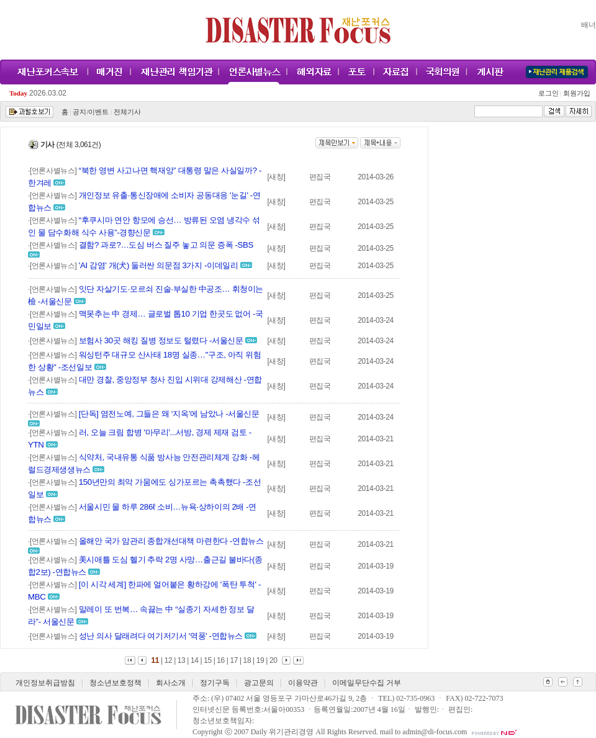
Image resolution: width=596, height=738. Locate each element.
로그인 (550, 93)
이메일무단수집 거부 (366, 682)
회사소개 (171, 682)
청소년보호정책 (115, 682)
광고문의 (259, 682)
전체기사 (127, 112)
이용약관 (303, 682)
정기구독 (215, 682)
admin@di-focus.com (434, 731)
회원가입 (575, 93)
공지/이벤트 (91, 112)
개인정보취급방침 (45, 682)
